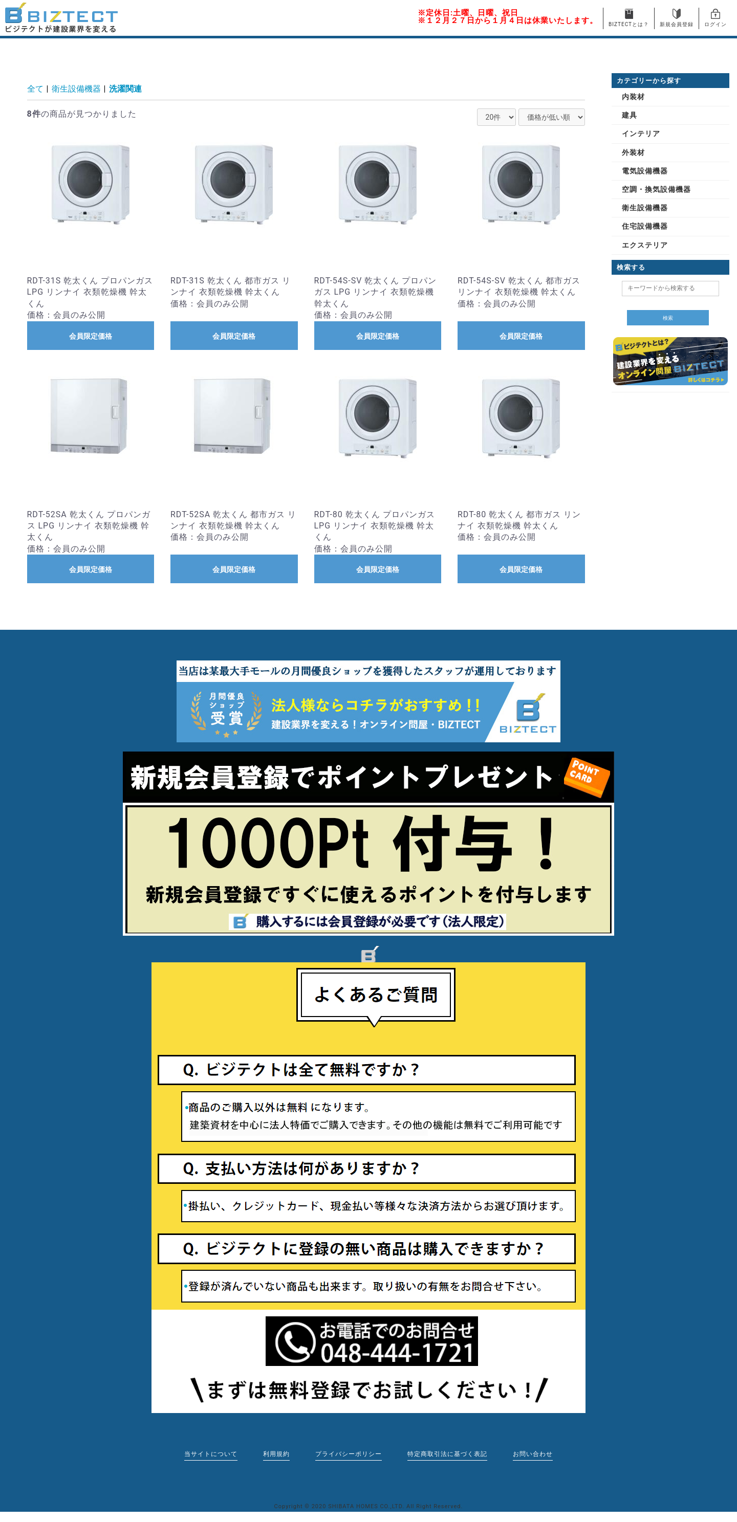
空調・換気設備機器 (656, 189)
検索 (668, 318)
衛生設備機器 (76, 89)
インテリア (641, 133)
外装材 (633, 152)
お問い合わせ (533, 1454)
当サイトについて (210, 1454)
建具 (629, 115)
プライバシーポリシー (348, 1454)
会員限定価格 (90, 336)
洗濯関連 (125, 89)
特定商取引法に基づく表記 (447, 1454)
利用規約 (276, 1454)
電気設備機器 (645, 171)
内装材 (633, 97)
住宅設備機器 (645, 226)
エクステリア (645, 245)
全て (35, 89)
